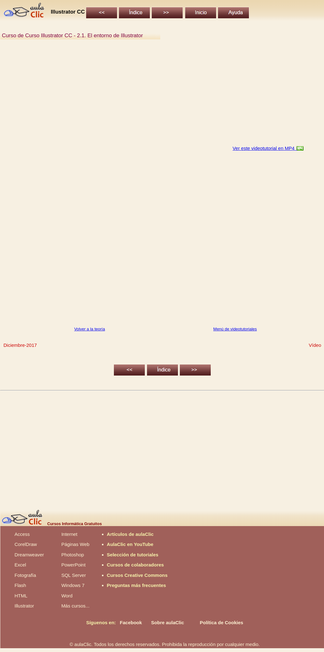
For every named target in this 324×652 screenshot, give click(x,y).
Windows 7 (72, 585)
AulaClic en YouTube (130, 544)
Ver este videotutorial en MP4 (265, 148)
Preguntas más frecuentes (136, 585)
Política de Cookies (221, 622)
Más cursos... (75, 605)
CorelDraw (26, 544)
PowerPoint (73, 564)
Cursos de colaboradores (135, 564)
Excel (20, 564)
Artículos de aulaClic (130, 534)
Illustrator (24, 605)
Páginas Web (75, 544)
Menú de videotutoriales (235, 329)
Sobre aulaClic (167, 622)
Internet (69, 534)
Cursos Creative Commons (137, 575)
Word (67, 595)
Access (22, 534)
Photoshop (72, 554)
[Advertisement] (162, 96)
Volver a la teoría (89, 329)
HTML (21, 595)
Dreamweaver (29, 554)
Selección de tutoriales (132, 554)
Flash (20, 585)
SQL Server (73, 575)
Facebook (131, 622)
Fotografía (25, 575)
